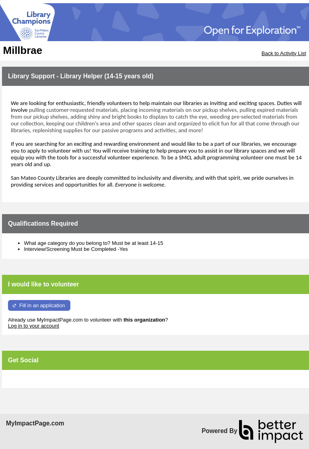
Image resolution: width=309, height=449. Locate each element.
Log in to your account (33, 326)
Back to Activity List (283, 53)
